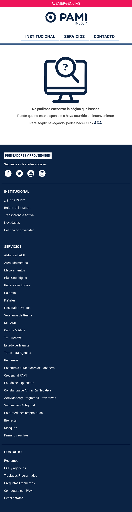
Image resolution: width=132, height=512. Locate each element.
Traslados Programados (20, 475)
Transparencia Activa (19, 215)
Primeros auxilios (16, 435)
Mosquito (10, 428)
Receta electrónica (17, 285)
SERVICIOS (74, 36)
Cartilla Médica (14, 330)
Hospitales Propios (17, 308)
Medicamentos (14, 270)
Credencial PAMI (15, 375)
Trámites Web (13, 338)
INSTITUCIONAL (40, 36)
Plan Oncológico (15, 278)
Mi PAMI (10, 323)
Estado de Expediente (19, 383)
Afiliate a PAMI (14, 255)
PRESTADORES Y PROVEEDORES (28, 155)
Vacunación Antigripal (19, 405)
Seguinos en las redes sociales (25, 164)
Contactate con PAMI (18, 490)
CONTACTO (104, 36)
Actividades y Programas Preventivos (30, 398)
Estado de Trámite (16, 345)
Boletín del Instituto (17, 208)
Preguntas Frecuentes (19, 483)
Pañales (9, 300)
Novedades (12, 222)
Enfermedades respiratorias (23, 413)
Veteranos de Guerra (18, 315)
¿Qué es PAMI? (14, 200)
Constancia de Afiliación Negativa (27, 390)
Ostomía (10, 293)
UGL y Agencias (15, 468)
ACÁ (98, 123)
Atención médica (16, 263)
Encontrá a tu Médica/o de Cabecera (29, 368)
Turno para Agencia (17, 353)
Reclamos (11, 360)
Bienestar (11, 420)
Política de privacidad (19, 230)
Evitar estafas (13, 498)
